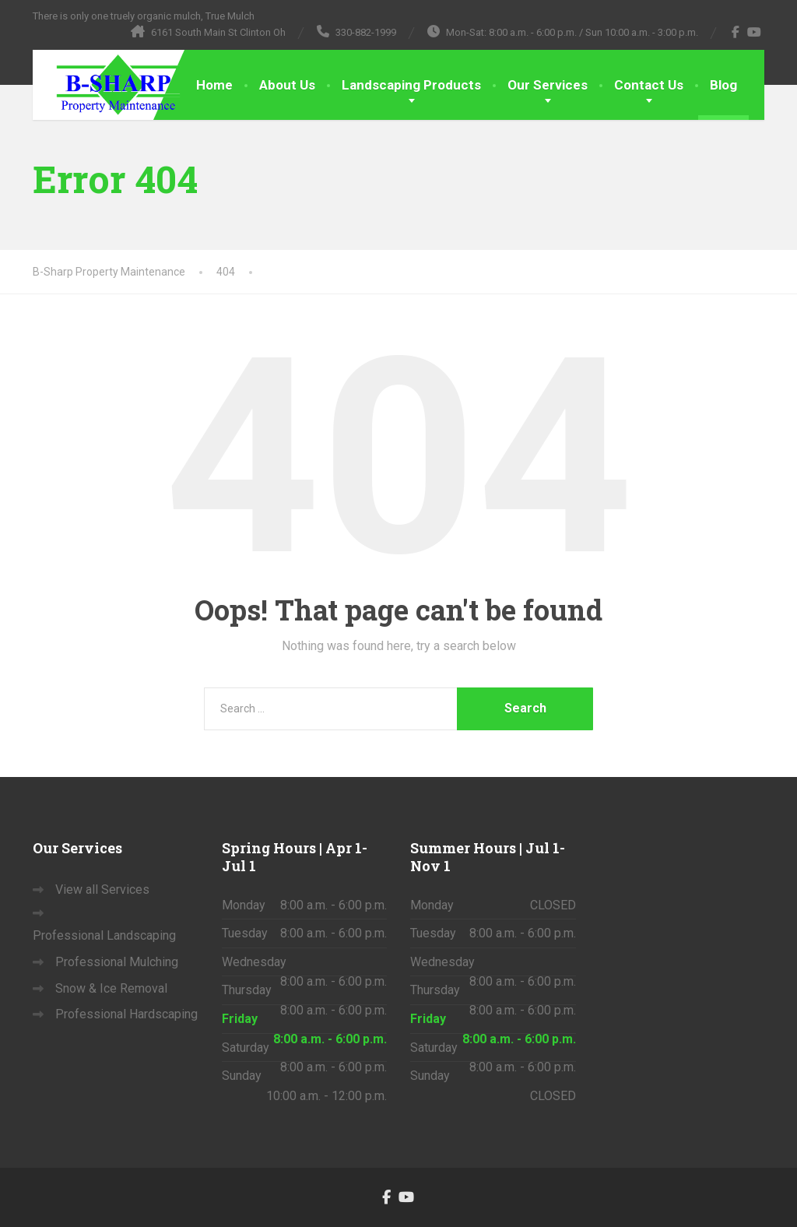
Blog (723, 85)
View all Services (102, 889)
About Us (287, 85)
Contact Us (648, 85)
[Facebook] (736, 32)
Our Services (547, 85)
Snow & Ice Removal (111, 988)
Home (214, 85)
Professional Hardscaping (126, 1014)
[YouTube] (754, 32)
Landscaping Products (411, 85)
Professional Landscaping (104, 935)
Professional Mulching (116, 962)
